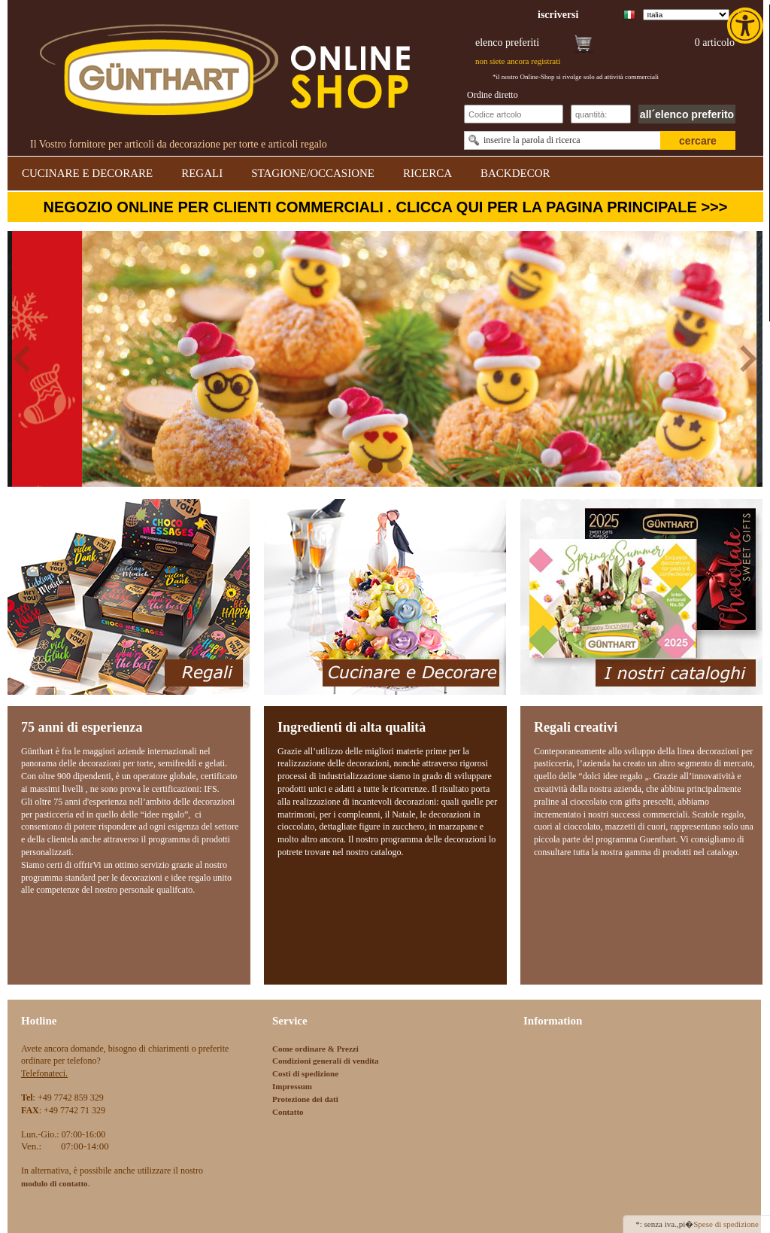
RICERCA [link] (427, 173)
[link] (747, 26)
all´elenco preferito (687, 114)
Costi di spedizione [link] (305, 1073)
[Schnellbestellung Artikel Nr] (513, 114)
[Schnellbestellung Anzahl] (601, 114)
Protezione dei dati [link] (305, 1099)
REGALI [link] (202, 173)
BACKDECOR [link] (515, 173)
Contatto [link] (288, 1111)
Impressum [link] (292, 1086)
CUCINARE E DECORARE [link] (87, 173)
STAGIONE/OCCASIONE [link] (312, 173)
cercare (698, 141)
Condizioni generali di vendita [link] (325, 1060)
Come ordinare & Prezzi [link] (315, 1048)
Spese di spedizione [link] (726, 1223)
